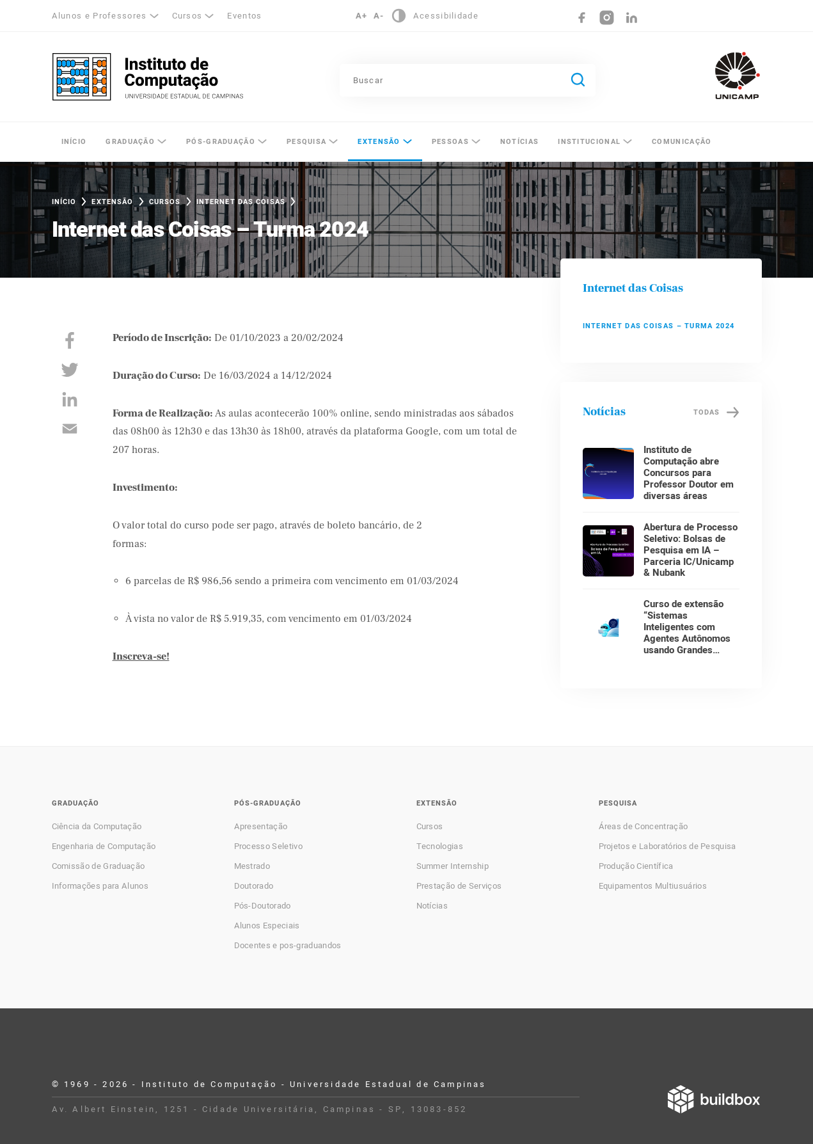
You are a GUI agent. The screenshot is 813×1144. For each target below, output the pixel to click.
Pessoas (450, 141)
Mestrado (252, 866)
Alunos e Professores (99, 16)
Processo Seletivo (268, 846)
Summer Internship (452, 866)
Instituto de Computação (148, 76)
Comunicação (681, 141)
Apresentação (261, 826)
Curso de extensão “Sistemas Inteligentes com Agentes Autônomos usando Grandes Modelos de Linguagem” (686, 638)
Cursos (187, 16)
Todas (706, 412)
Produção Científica (636, 866)
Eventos (244, 16)
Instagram (606, 17)
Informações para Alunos (100, 886)
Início (74, 141)
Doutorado (254, 886)
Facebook (581, 17)
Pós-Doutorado (262, 906)
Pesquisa (306, 141)
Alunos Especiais (267, 926)
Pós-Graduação (220, 141)
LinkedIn (631, 17)
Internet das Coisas (240, 201)
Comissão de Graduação (98, 866)
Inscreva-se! (141, 656)
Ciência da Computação (97, 826)
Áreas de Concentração (643, 826)
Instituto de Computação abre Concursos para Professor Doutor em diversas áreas (688, 473)
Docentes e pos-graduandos (288, 945)
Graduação (130, 141)
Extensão (379, 141)
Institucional (589, 141)
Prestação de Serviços (459, 886)
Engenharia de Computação (104, 846)
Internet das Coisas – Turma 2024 (659, 326)
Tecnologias (440, 846)
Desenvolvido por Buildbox (714, 1099)
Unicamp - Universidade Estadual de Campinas (737, 75)
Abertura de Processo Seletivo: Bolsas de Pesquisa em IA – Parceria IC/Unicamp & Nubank (690, 550)
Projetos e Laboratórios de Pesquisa (667, 846)
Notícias (519, 141)
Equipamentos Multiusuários (653, 886)
